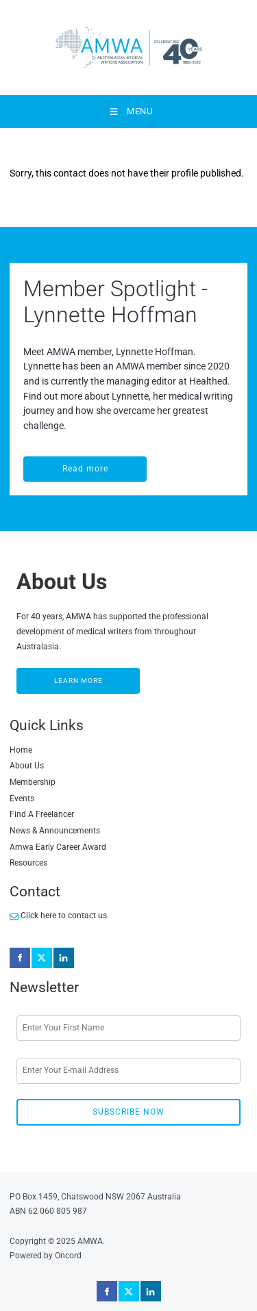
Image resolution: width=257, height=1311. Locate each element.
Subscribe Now (128, 1112)
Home (21, 750)
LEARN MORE (41, 674)
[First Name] (128, 1028)
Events (22, 798)
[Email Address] (128, 1071)
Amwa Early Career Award (58, 847)
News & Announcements (55, 830)
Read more (46, 463)
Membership (33, 782)
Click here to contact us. (59, 915)
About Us (27, 765)
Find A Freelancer (42, 814)
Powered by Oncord (46, 1255)
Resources (28, 863)
